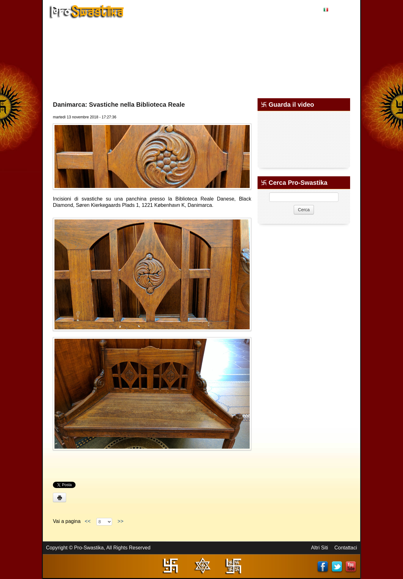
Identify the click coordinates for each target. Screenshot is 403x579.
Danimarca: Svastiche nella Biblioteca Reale (119, 104)
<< (87, 521)
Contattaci (345, 547)
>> (120, 521)
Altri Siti (319, 547)
